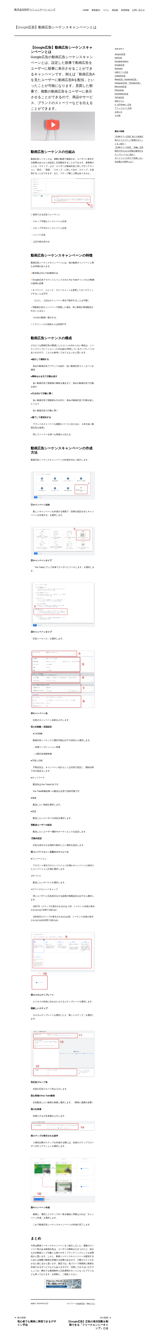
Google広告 (80, 1303)
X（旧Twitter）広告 (123, 104)
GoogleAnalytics (121, 61)
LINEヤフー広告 (121, 72)
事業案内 (96, 10)
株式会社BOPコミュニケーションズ (34, 9)
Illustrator (119, 68)
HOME (86, 10)
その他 (117, 115)
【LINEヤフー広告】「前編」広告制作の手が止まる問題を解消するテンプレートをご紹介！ (129, 151)
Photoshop (119, 90)
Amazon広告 (120, 54)
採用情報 (125, 10)
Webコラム (90, 1303)
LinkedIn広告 (120, 76)
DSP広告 (118, 58)
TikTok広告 (119, 97)
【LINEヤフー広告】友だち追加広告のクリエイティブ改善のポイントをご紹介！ (129, 140)
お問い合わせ (138, 10)
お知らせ (118, 112)
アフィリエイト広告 (123, 108)
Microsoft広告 (121, 86)
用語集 (115, 10)
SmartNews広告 (121, 94)
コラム (106, 10)
